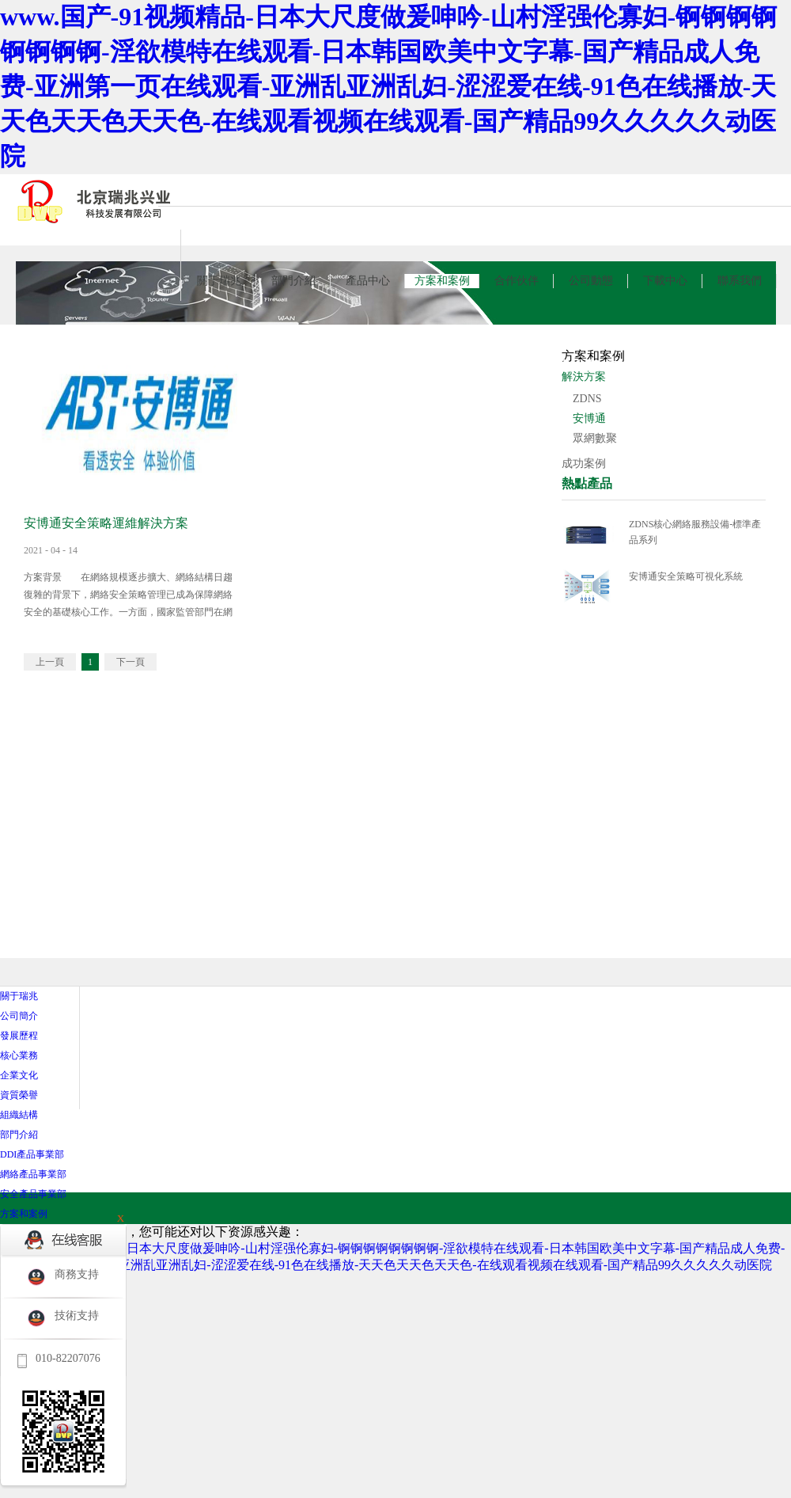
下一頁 (130, 661)
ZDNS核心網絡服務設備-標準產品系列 (695, 532)
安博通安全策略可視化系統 (686, 576)
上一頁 (50, 661)
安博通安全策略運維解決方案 (106, 523)
